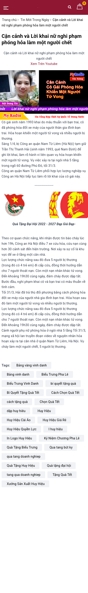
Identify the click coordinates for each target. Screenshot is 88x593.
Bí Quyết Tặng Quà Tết (23, 392)
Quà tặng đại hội (59, 465)
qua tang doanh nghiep (24, 456)
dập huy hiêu (16, 411)
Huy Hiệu (44, 411)
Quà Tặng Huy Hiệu (21, 465)
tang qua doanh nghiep (24, 475)
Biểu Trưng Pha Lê (54, 374)
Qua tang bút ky (60, 447)
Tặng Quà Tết (62, 475)
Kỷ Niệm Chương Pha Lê (62, 438)
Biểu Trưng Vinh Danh (23, 383)
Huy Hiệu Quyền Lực (21, 429)
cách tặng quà (17, 402)
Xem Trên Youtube (44, 64)
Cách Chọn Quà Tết (65, 392)
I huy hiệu (56, 429)
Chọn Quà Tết (50, 402)
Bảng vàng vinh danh (31, 365)
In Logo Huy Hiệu (19, 438)
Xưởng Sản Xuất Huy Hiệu (26, 484)
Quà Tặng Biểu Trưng (22, 447)
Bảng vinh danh (18, 374)
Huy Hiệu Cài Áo (19, 420)
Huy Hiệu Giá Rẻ (54, 420)
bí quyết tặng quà (63, 383)
